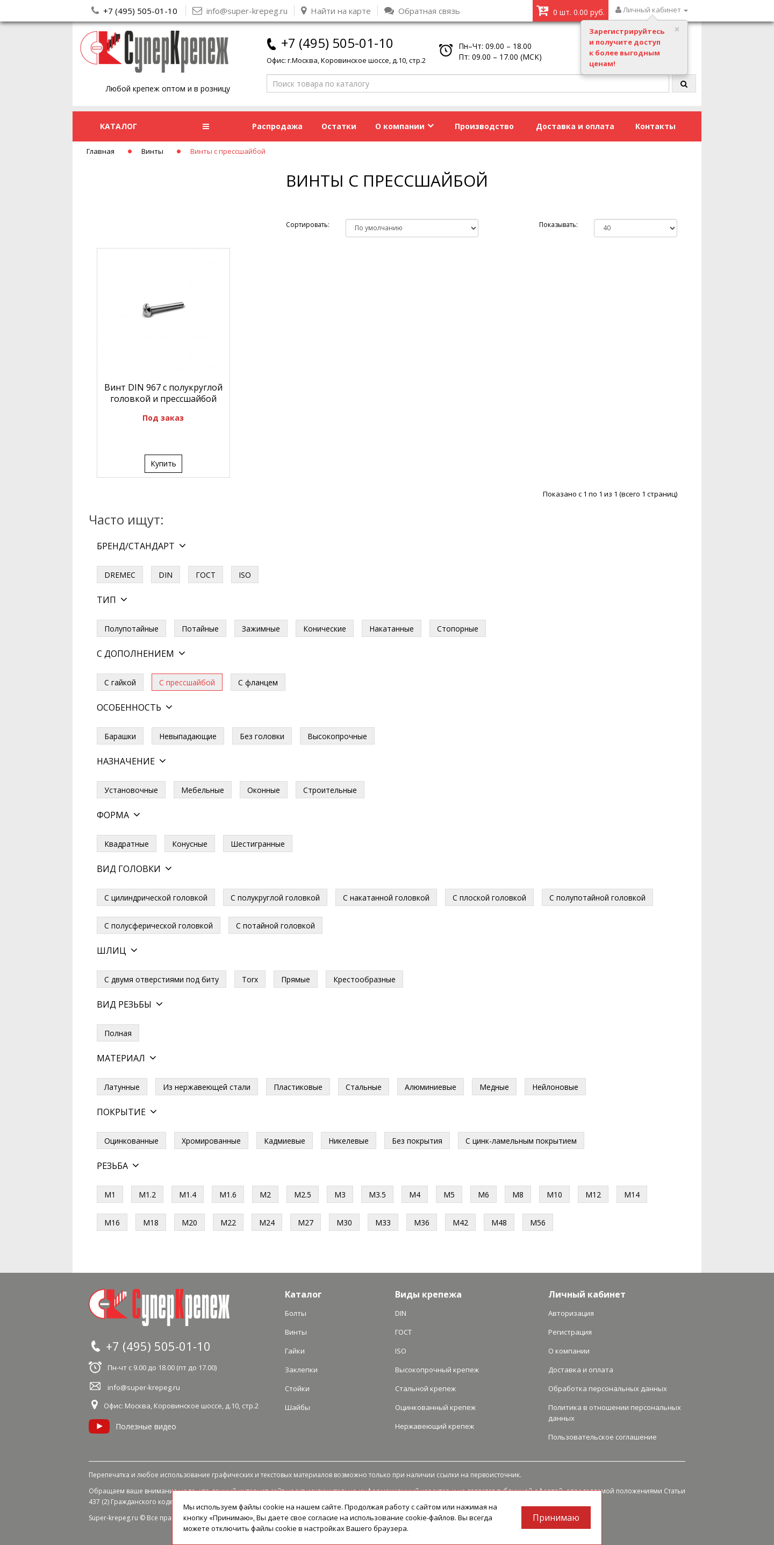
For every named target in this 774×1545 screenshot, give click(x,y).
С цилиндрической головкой (155, 897)
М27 (305, 1222)
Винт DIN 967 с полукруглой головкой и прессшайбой (163, 393)
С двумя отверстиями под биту (161, 979)
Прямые (295, 979)
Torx (250, 979)
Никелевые (348, 1141)
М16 (112, 1222)
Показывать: (558, 224)
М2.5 (302, 1194)
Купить (163, 463)
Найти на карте (336, 10)
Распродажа (277, 126)
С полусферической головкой (158, 925)
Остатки (338, 126)
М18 (151, 1222)
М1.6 (227, 1194)
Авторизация (571, 1313)
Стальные (364, 1087)
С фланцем (258, 682)
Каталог (303, 1294)
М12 (593, 1194)
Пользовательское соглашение (602, 1437)
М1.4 (187, 1194)
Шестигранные (258, 844)
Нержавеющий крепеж (434, 1426)
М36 (421, 1222)
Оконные (263, 790)
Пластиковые (298, 1087)
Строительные (330, 790)
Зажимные (261, 628)
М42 (460, 1222)
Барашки (120, 736)
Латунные (122, 1087)
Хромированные (211, 1141)
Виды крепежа (428, 1294)
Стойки (297, 1388)
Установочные (131, 790)
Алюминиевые (430, 1087)
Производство (484, 126)
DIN (166, 575)
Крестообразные (364, 979)
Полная (118, 1033)
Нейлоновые (555, 1087)
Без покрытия (417, 1141)
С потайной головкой (275, 925)
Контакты (655, 126)
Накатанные (391, 628)
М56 (538, 1222)
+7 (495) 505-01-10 (140, 10)
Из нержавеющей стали (206, 1087)
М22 (228, 1222)
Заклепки (301, 1369)
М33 (383, 1222)
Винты (152, 151)
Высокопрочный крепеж (437, 1369)
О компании (404, 126)
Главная (100, 151)
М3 (340, 1194)
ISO (245, 575)
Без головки (262, 736)
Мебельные (202, 790)
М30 (344, 1222)
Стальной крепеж (425, 1388)
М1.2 (147, 1194)
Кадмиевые (284, 1141)
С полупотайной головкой (597, 897)
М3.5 (377, 1194)
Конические (324, 628)
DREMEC (119, 575)
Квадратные (126, 844)
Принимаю (556, 1517)
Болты (295, 1313)
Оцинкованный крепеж (435, 1407)
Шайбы (297, 1407)
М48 (499, 1222)
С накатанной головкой (386, 897)
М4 (414, 1194)
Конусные (189, 844)
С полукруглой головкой (275, 897)
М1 (110, 1194)
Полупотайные (131, 628)
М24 (267, 1222)
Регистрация (570, 1332)
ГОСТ (206, 575)
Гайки (295, 1351)
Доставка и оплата (575, 126)
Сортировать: (307, 224)
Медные (494, 1087)
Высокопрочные (337, 736)
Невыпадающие (188, 736)
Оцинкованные (131, 1141)
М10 (554, 1194)
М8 (518, 1194)
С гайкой (120, 682)
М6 (483, 1194)
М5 (449, 1194)
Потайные (200, 628)
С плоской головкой (489, 897)
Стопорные (457, 628)
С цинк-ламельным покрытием (521, 1141)
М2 (265, 1194)
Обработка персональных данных (607, 1388)
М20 (189, 1222)
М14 (632, 1194)
